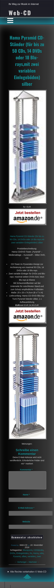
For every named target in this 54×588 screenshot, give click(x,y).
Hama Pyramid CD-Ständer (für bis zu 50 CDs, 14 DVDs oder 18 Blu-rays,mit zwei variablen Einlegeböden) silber (27, 60)
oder (41, 557)
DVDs (12, 557)
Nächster (34, 565)
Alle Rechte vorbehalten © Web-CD (28, 578)
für (31, 557)
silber (24, 560)
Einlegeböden (22, 557)
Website (26, 525)
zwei (39, 560)
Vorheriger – (22, 565)
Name (26, 498)
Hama (35, 557)
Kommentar (26, 470)
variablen (32, 560)
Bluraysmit (27, 553)
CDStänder (38, 553)
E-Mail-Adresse (26, 511)
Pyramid (16, 560)
